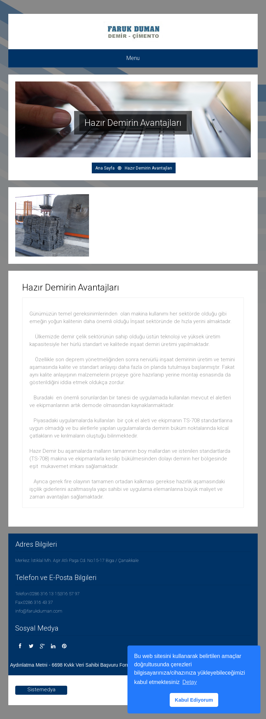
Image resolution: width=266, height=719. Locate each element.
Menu (133, 58)
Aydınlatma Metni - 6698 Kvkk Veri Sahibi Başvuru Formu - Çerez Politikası (90, 665)
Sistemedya (41, 689)
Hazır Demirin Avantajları (148, 168)
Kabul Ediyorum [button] (194, 700)
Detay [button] (189, 682)
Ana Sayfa (105, 168)
